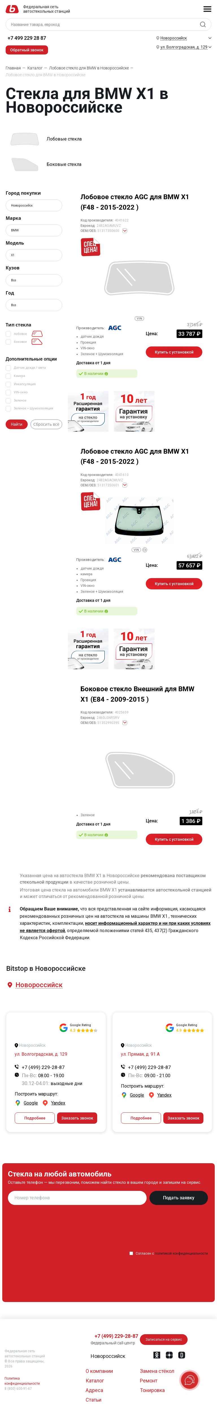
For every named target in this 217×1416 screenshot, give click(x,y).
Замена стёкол (157, 1371)
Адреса (94, 1390)
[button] (38, 985)
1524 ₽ (195, 812)
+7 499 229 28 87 (27, 38)
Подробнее (34, 1118)
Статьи (93, 1400)
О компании (99, 1371)
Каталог (95, 1381)
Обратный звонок (27, 50)
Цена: (152, 333)
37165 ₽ (194, 324)
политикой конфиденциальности (181, 1253)
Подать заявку (178, 1197)
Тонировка (152, 1390)
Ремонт (148, 1381)
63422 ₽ (194, 556)
